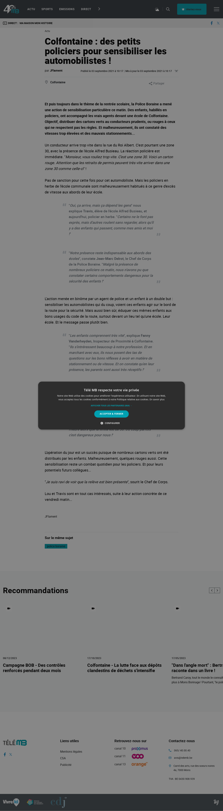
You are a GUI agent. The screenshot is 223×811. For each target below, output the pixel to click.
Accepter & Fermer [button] (111, 414)
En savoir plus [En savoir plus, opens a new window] (157, 399)
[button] (111, 405)
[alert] (111, 405)
